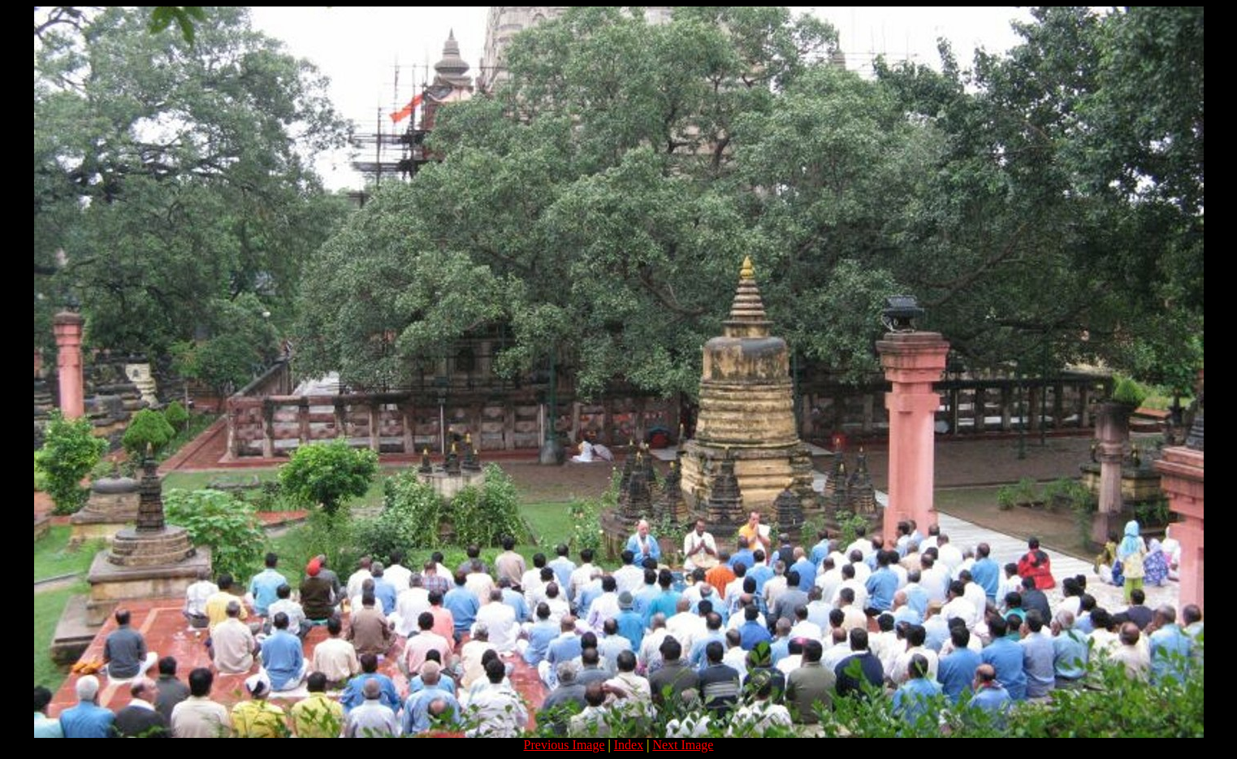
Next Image (682, 745)
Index (628, 745)
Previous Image (564, 745)
